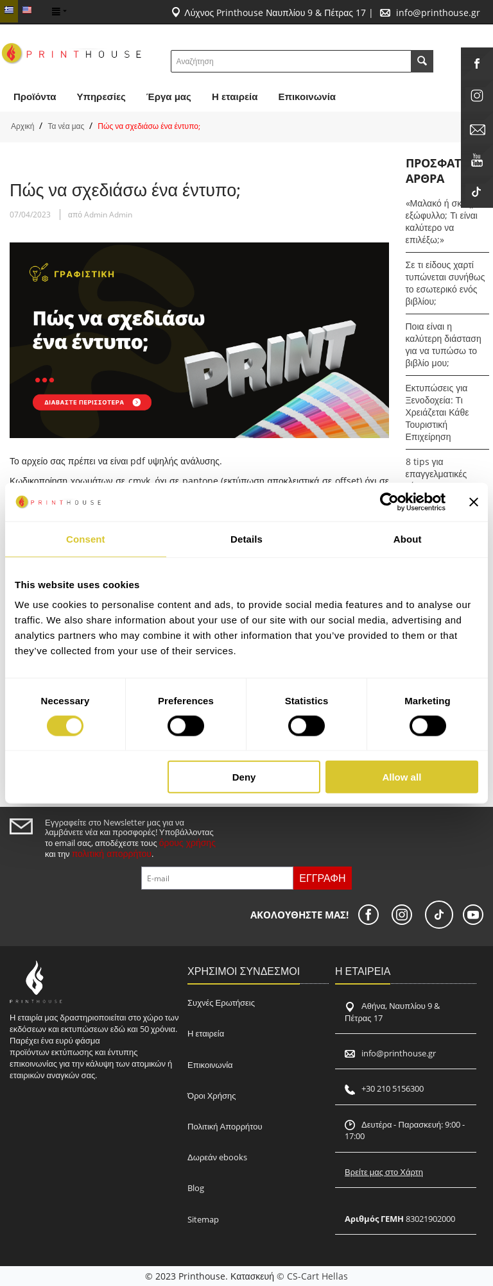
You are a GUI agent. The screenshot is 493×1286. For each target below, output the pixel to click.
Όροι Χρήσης (211, 1095)
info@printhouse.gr (438, 12)
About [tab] (408, 538)
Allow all (401, 777)
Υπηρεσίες (100, 96)
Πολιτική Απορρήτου (225, 1126)
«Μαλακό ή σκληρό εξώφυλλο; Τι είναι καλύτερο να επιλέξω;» (443, 221)
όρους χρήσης (187, 842)
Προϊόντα (34, 96)
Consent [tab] (85, 538)
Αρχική (22, 126)
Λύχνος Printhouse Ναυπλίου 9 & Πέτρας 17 (275, 12)
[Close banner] (473, 501)
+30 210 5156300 (392, 1088)
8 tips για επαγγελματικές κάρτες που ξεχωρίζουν (436, 479)
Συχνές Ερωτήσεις (221, 1002)
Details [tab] (246, 538)
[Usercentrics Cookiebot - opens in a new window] (389, 501)
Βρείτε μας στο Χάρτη (384, 1172)
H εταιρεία (235, 96)
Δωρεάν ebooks (217, 1157)
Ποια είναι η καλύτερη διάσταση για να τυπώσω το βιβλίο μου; (443, 344)
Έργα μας (168, 96)
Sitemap (203, 1219)
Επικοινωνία (307, 96)
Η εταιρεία (205, 1033)
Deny (244, 777)
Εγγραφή (322, 878)
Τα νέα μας (66, 126)
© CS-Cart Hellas (312, 1276)
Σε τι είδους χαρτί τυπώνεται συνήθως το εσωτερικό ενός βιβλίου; (445, 282)
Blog (195, 1188)
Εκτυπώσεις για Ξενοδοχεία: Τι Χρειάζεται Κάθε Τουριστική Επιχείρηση (437, 412)
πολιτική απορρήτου (111, 853)
